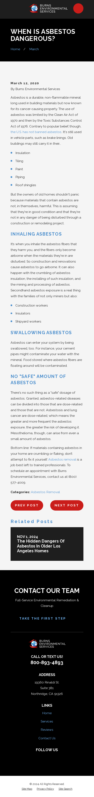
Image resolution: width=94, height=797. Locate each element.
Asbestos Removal (45, 492)
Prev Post (27, 505)
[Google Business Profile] (60, 756)
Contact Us (47, 738)
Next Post (67, 505)
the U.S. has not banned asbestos (36, 132)
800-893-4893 (47, 662)
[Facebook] (34, 756)
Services (47, 721)
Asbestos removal (62, 459)
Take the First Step (47, 619)
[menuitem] (27, 788)
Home (47, 713)
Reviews (47, 730)
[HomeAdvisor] (51, 756)
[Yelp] (42, 756)
